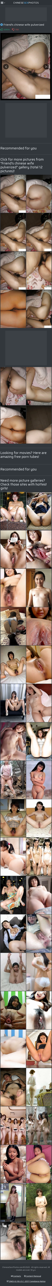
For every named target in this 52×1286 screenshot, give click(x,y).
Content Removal (32, 1276)
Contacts (16, 1276)
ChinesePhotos (26, 3)
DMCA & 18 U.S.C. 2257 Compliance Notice (26, 1281)
